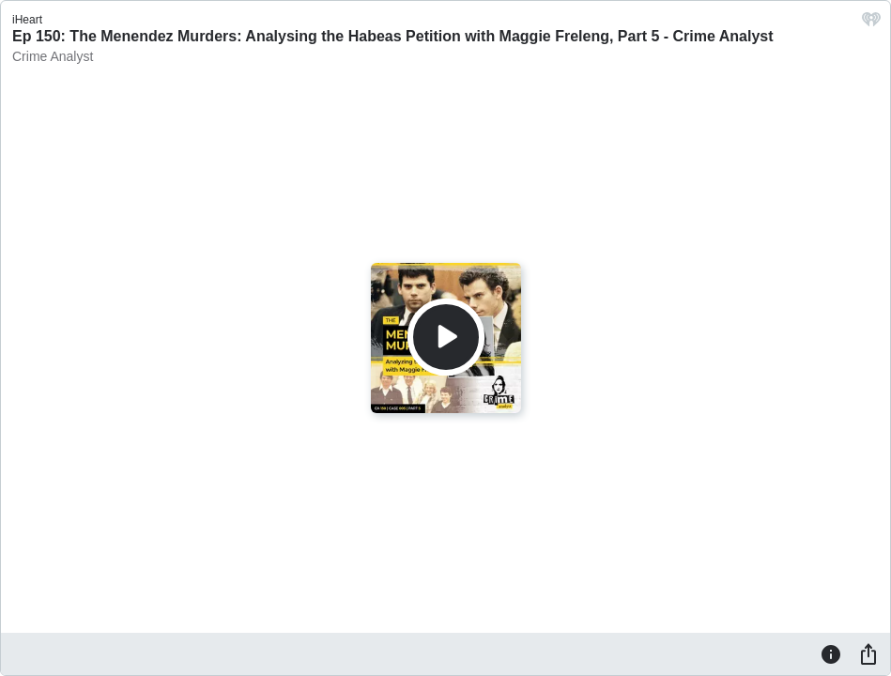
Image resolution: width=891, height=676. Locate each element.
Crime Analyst (52, 56)
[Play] (445, 337)
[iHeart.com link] (871, 24)
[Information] (831, 653)
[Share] (868, 653)
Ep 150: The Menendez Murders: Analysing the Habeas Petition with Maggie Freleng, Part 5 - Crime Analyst (393, 36)
